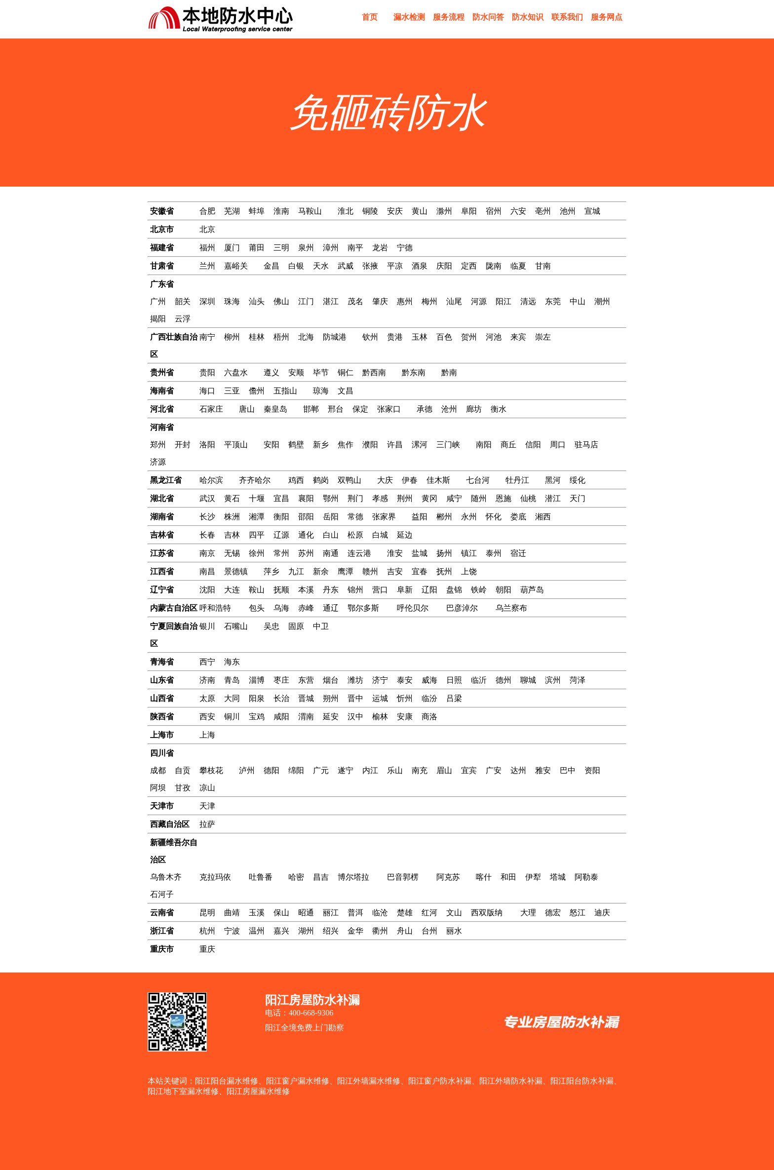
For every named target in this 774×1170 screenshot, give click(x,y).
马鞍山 (310, 211)
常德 (355, 516)
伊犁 (533, 877)
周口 (558, 444)
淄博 (257, 680)
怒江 (577, 912)
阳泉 (257, 698)
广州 (158, 301)
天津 (207, 806)
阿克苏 (448, 877)
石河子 (162, 894)
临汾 (429, 698)
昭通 (306, 912)
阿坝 (158, 787)
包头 (257, 608)
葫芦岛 (532, 589)
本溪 (306, 589)
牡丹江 (517, 480)
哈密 (296, 877)
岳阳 (331, 516)
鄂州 (331, 498)
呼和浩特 (215, 608)
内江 (370, 770)
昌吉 (321, 877)
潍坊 (355, 680)
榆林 (380, 716)
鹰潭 (345, 571)
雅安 (543, 770)
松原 (355, 535)
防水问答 (488, 17)
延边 (405, 535)
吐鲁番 (260, 877)
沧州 (449, 409)
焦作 (345, 444)
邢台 (336, 409)
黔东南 (414, 372)
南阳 (484, 444)
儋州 (257, 391)
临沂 (479, 680)
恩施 (503, 498)
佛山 (281, 301)
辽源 (281, 535)
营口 (380, 589)
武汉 (207, 498)
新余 (321, 571)
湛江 (331, 301)
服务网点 (606, 17)
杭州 (207, 931)
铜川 (232, 716)
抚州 (444, 571)
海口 (207, 391)
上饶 (469, 571)
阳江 (503, 301)
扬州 (444, 553)
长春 (207, 535)
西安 (207, 716)
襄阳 (306, 498)
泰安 (405, 680)
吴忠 (271, 626)
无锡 (232, 553)
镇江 (469, 553)
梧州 (281, 337)
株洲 (232, 516)
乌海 (281, 608)
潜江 (553, 498)
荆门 (355, 498)
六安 (518, 211)
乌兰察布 (511, 608)
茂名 (355, 301)
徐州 (257, 553)
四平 (257, 535)
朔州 (331, 698)
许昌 (395, 444)
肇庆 (380, 301)
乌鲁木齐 (166, 877)
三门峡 (448, 444)
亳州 (543, 211)
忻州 (405, 698)
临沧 (380, 912)
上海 (207, 735)
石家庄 (211, 409)
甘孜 (183, 787)
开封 (183, 444)
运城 (380, 698)
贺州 (469, 337)
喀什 (484, 877)
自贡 (183, 770)
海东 (232, 662)
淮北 (345, 211)
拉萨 (207, 824)
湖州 (306, 931)
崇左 (543, 337)
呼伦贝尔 (412, 608)
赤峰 (306, 608)
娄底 (518, 516)
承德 (424, 409)
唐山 (247, 409)
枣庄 (281, 680)
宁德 (405, 247)
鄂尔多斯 (363, 608)
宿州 (494, 211)
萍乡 (271, 571)
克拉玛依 (215, 877)
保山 (281, 912)
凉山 (207, 787)
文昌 (345, 391)
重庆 (207, 949)
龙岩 (380, 247)
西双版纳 (487, 912)
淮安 (395, 553)
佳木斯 (438, 480)
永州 (469, 516)
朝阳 (503, 589)
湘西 (543, 516)
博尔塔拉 (353, 877)
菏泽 (577, 680)
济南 (207, 680)
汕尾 (454, 301)
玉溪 (257, 912)
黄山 (419, 211)
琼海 (321, 391)
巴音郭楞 (403, 877)
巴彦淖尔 (462, 608)
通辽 (331, 608)
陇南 (494, 266)
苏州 (306, 553)
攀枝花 (211, 770)
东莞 (553, 301)
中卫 (321, 626)
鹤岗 (321, 480)
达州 (518, 770)
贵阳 (207, 372)
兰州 (207, 266)
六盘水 (236, 372)
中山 (577, 301)
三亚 (232, 391)
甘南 (543, 266)
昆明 (207, 912)
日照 (454, 680)
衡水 (498, 409)
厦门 (232, 247)
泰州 (494, 553)
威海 (429, 680)
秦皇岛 (275, 409)
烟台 (331, 680)
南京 (207, 553)
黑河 (553, 480)
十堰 (257, 498)
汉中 (355, 716)
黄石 (232, 498)
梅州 (429, 301)
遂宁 (345, 770)
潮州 (602, 301)
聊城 (528, 680)
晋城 (306, 698)
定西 (469, 266)
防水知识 (527, 17)
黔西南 (374, 372)
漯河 (419, 444)
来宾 (518, 337)
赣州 (370, 571)
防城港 (335, 337)
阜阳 (469, 211)
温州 (257, 931)
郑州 (158, 444)
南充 (419, 770)
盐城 (419, 553)
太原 (207, 698)
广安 (494, 770)
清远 (528, 301)
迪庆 (602, 912)
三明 (281, 247)
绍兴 (331, 931)
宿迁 (518, 553)
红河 (429, 912)
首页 (370, 17)
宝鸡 (257, 716)
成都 (158, 770)
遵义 (271, 372)
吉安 (395, 571)
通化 (306, 535)
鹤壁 (296, 444)
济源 (158, 462)
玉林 (419, 337)
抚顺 (281, 589)
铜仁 (345, 372)
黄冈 (429, 498)
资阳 (592, 770)
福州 (207, 247)
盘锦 (454, 589)
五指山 (285, 391)
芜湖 (232, 211)
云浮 (183, 318)
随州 (479, 498)
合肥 (207, 211)
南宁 (207, 337)
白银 (296, 266)
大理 (528, 912)
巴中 (568, 770)
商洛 (429, 716)
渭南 (306, 716)
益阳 (419, 516)
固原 (296, 626)
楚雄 (405, 912)
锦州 (355, 589)
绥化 (577, 480)
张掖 (370, 266)
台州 (429, 931)
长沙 (207, 516)
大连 (232, 589)
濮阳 (370, 444)
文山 (454, 912)
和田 (508, 877)
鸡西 (296, 480)
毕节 (321, 372)
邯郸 (311, 409)
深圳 (207, 301)
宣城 (592, 211)
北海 (306, 337)
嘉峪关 (236, 266)
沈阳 (207, 589)
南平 (355, 247)
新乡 (321, 444)
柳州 (232, 337)
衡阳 (281, 516)
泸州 (247, 770)
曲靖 (232, 912)
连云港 (359, 553)
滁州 (444, 211)
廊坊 (474, 409)
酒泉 (419, 266)
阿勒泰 (586, 877)
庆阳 (444, 266)
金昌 (271, 266)
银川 (207, 626)
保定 (360, 409)
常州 (281, 553)
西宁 (207, 662)
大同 (232, 698)
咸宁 (454, 498)
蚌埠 (257, 211)
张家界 (384, 516)
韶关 (183, 301)
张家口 (389, 409)
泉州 (306, 247)
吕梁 (454, 698)
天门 (577, 498)
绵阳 (296, 770)
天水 (321, 266)
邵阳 (306, 516)
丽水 (454, 931)
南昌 (207, 571)
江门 (306, 301)
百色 (444, 337)
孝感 (380, 498)
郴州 (444, 516)
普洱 (355, 912)
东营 (306, 680)
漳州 (331, 247)
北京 (207, 229)
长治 (281, 698)
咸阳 (281, 716)
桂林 (257, 337)
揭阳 (158, 318)
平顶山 (236, 444)
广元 (321, 770)
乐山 (395, 770)
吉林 (232, 535)
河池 (494, 337)
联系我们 (567, 17)
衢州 (380, 931)
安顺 (296, 372)
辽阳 (429, 589)
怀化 (494, 516)
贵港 (395, 337)
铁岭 (479, 589)
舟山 (405, 931)
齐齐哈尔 (255, 480)
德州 (503, 680)
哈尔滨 (211, 480)
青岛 (232, 680)
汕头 (257, 301)
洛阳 (207, 444)
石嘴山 (236, 626)
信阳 (533, 444)
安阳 (271, 444)
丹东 (331, 589)
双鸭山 (349, 480)
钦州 (370, 337)
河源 (479, 301)
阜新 (405, 589)
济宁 (380, 680)
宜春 (419, 571)
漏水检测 (409, 17)
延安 (331, 716)
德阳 (271, 770)
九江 (296, 571)
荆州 (405, 498)
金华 (355, 931)
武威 (345, 266)
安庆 (395, 211)
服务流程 (448, 17)
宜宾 (469, 770)
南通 (331, 553)
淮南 (281, 211)
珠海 (232, 301)
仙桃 (528, 498)
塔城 (558, 877)
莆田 (257, 247)
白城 (380, 535)
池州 (568, 211)
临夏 (518, 266)
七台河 (478, 480)
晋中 (355, 698)
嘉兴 (281, 931)
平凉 (395, 266)
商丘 (508, 444)
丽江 (331, 912)
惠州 (405, 301)
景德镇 (236, 571)
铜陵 (370, 211)
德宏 (553, 912)
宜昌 (281, 498)
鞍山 (257, 589)
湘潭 (257, 516)
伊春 (410, 480)
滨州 (553, 680)
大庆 (385, 480)
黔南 (449, 372)
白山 (331, 535)
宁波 (232, 931)
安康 (405, 716)
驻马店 (586, 444)
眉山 (444, 770)
